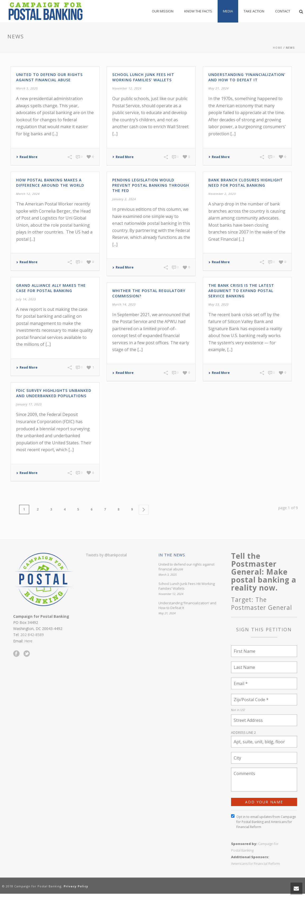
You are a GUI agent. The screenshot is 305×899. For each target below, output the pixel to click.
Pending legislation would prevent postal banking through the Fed (150, 185)
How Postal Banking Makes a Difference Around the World (50, 182)
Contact (282, 11)
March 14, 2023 (124, 304)
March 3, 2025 (27, 88)
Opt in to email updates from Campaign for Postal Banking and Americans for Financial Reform (263, 821)
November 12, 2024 (127, 88)
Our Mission (162, 11)
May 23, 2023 (218, 304)
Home (277, 48)
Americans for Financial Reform (255, 863)
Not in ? (238, 710)
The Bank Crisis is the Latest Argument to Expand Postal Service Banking (241, 290)
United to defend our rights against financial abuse (49, 77)
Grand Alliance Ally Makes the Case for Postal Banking (51, 288)
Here (28, 640)
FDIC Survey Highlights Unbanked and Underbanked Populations (53, 393)
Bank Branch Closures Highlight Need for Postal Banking (245, 182)
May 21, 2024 (218, 88)
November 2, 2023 (222, 194)
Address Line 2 (243, 732)
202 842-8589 (32, 634)
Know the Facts (198, 11)
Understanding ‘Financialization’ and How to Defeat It (246, 77)
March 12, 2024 (28, 194)
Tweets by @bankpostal (106, 554)
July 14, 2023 (26, 299)
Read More (26, 157)
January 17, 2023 (29, 404)
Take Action (254, 11)
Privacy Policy (76, 886)
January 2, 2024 (124, 199)
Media (228, 11)
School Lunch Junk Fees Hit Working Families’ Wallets (143, 77)
